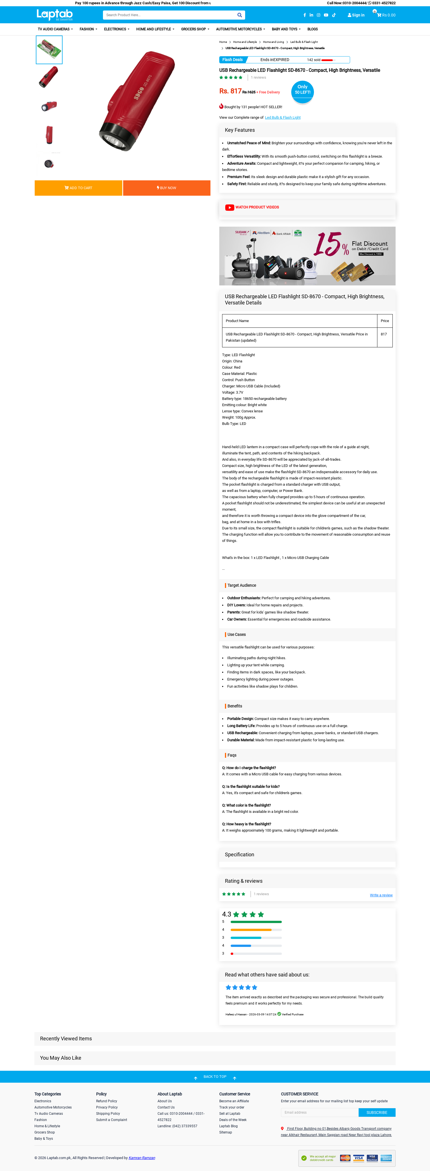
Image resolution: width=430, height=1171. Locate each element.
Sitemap (225, 1132)
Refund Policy (106, 1101)
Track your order (231, 1107)
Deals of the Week (233, 1120)
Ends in (267, 59)
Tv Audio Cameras (48, 1114)
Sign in (356, 15)
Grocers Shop (194, 29)
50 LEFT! (303, 92)
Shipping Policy (108, 1114)
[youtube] (326, 15)
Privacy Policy (107, 1107)
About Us (165, 1101)
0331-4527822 (381, 3)
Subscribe (377, 1112)
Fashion (87, 29)
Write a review (381, 895)
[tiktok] (334, 15)
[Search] (174, 15)
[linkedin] (311, 15)
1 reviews (258, 77)
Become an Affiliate (234, 1101)
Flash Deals (232, 59)
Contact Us (166, 1107)
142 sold (314, 60)
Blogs (312, 29)
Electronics (115, 29)
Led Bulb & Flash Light (283, 117)
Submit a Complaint (111, 1120)
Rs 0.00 (389, 15)
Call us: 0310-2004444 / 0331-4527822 (181, 1117)
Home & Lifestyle (47, 1126)
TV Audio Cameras (54, 29)
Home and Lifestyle (154, 29)
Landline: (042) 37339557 (177, 1126)
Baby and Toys (285, 29)
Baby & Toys (43, 1139)
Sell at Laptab (229, 1114)
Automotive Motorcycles (239, 29)
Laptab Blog (228, 1126)
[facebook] (304, 15)
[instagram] (318, 15)
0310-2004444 (354, 3)
